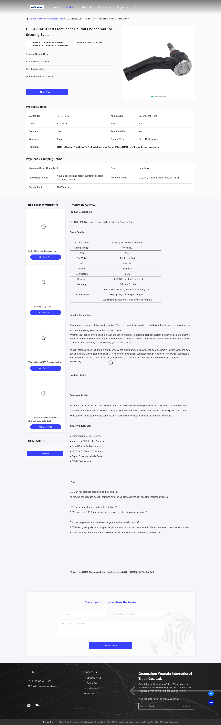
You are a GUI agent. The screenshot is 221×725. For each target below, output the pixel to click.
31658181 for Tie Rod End (142, 572)
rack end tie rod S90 (117, 572)
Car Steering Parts (55, 19)
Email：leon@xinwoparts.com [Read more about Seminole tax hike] (42, 686)
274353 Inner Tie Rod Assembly (42, 251)
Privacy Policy (49, 722)
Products (70, 7)
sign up (186, 706)
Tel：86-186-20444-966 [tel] (39, 681)
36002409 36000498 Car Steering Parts (45, 362)
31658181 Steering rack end (92, 572)
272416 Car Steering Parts (39, 306)
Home (55, 7)
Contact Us (104, 7)
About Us (87, 7)
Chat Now (47, 92)
